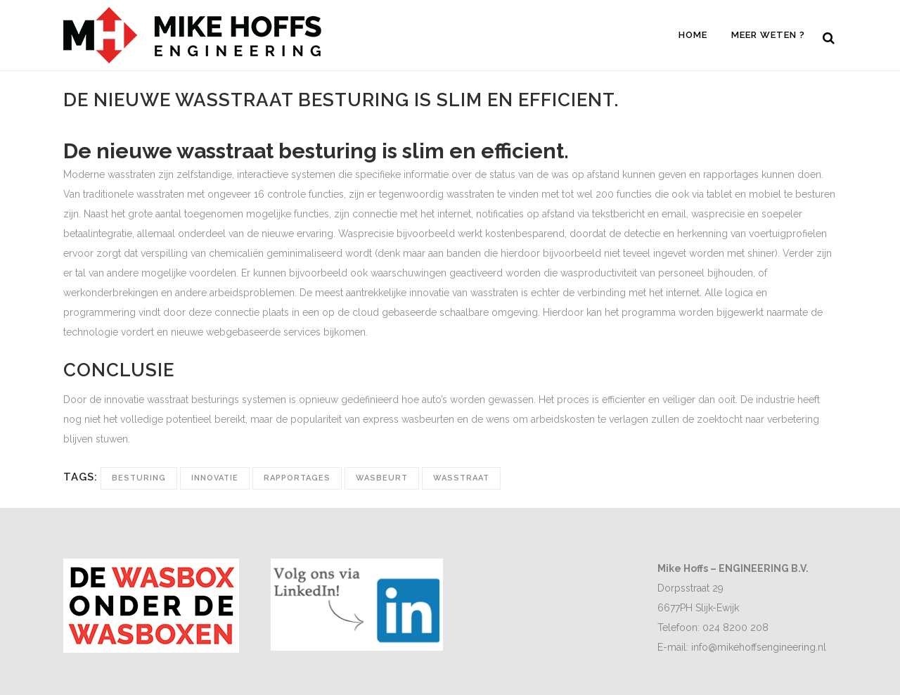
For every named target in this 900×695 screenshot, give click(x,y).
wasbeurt (382, 478)
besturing (139, 478)
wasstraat (461, 478)
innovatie (214, 478)
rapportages (297, 478)
